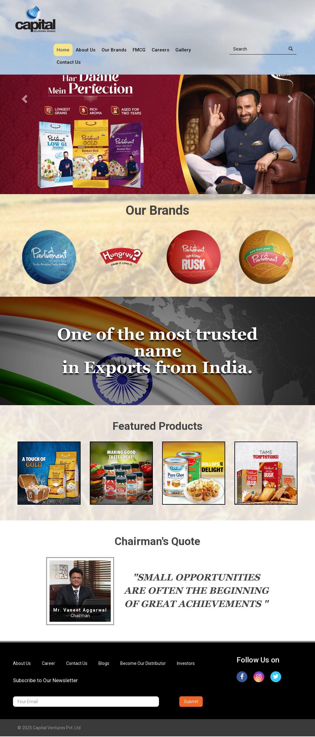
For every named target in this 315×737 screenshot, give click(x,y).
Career (48, 663)
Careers (160, 50)
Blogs (103, 663)
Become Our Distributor (143, 663)
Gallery (183, 50)
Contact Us (69, 62)
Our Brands (114, 50)
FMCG (139, 50)
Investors (186, 663)
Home (63, 50)
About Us (85, 50)
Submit (191, 702)
